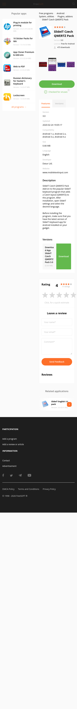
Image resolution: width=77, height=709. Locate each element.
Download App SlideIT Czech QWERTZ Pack (49, 255)
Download (57, 84)
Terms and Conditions (28, 489)
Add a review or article (13, 444)
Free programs (46, 13)
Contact (6, 460)
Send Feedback (56, 361)
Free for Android (68, 43)
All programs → (19, 106)
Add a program (9, 438)
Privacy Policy (49, 489)
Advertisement (9, 466)
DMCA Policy (8, 489)
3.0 (58, 40)
